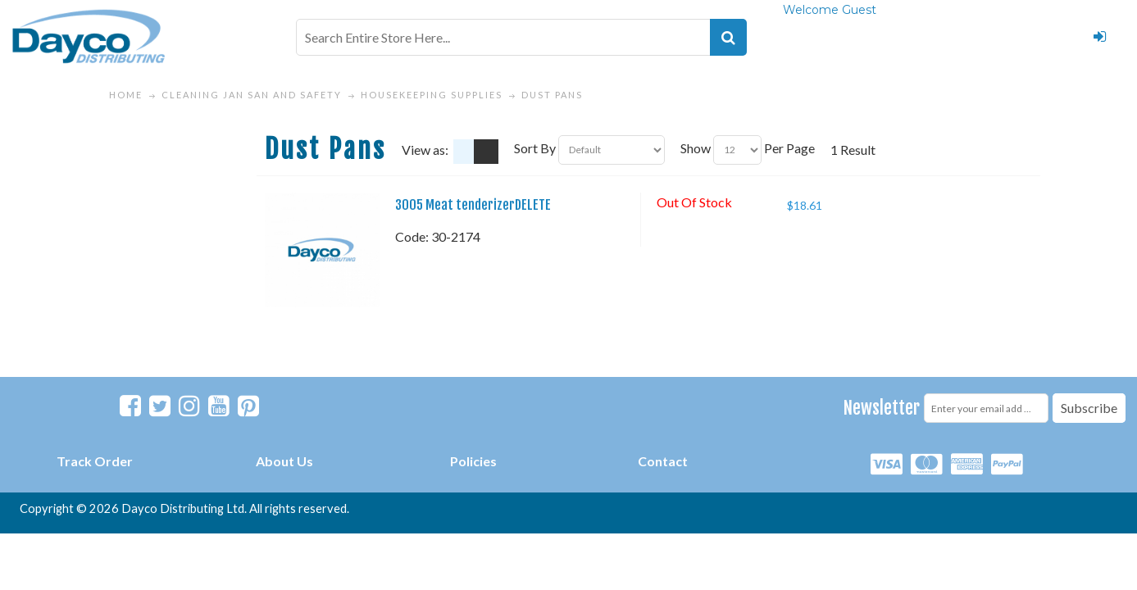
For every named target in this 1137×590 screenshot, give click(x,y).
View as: (425, 149)
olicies (477, 461)
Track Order (95, 461)
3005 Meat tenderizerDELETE (473, 205)
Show (695, 148)
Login (1099, 37)
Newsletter (882, 408)
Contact (663, 461)
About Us (284, 461)
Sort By (535, 148)
